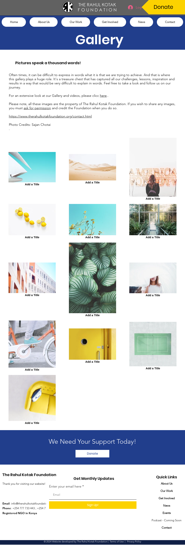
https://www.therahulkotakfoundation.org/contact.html (50, 116)
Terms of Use (117, 541)
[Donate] (163, 7)
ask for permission (37, 108)
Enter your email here (65, 486)
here (103, 96)
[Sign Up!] (92, 505)
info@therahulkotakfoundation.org (32, 503)
